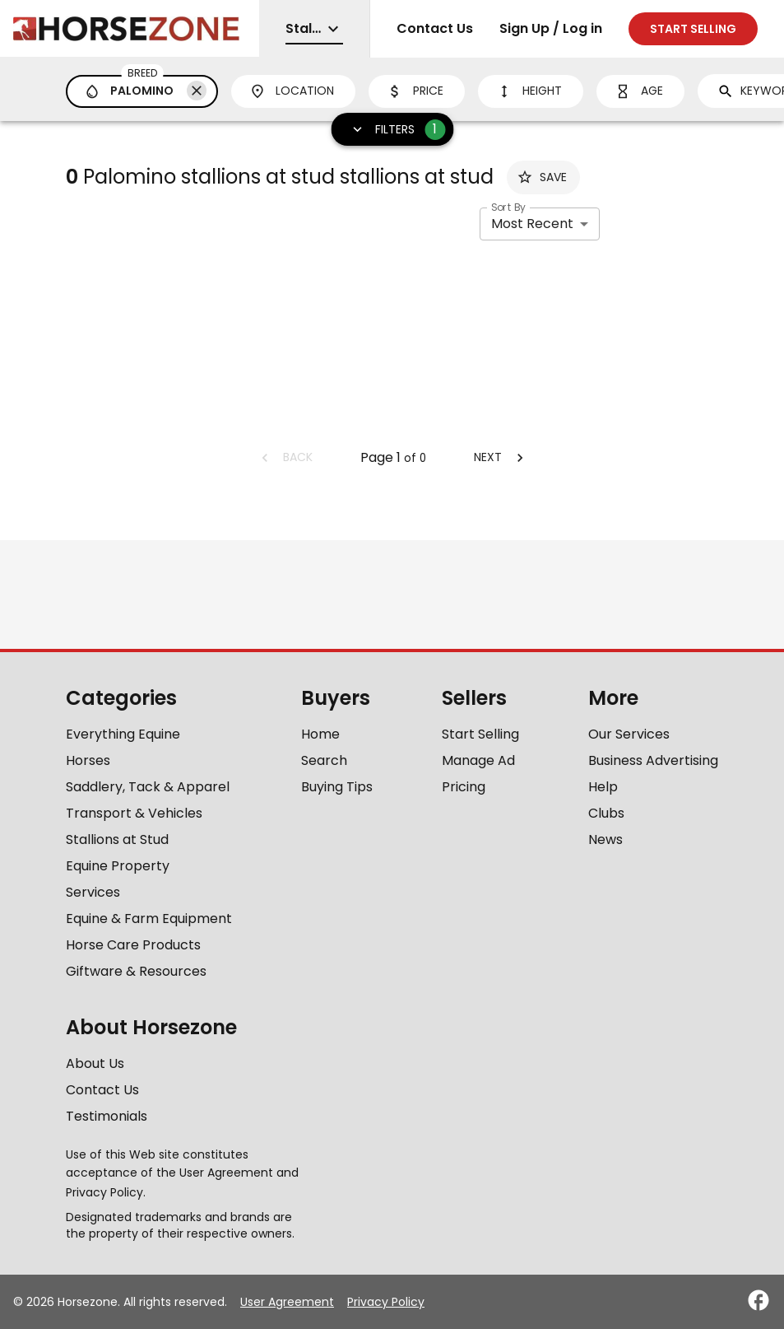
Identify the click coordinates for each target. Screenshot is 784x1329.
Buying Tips (337, 786)
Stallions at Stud (117, 839)
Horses (88, 760)
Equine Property (117, 865)
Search (324, 760)
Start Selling (480, 734)
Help (603, 786)
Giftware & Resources (136, 971)
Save (542, 177)
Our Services (629, 734)
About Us (95, 1063)
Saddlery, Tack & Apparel (148, 786)
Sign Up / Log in (550, 28)
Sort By (508, 207)
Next (501, 457)
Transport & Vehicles (134, 813)
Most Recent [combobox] (532, 223)
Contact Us (435, 28)
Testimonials (106, 1116)
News (605, 839)
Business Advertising (653, 760)
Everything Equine (123, 734)
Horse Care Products (133, 944)
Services (93, 892)
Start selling (693, 29)
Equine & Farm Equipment (149, 918)
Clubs (606, 813)
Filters (393, 129)
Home (320, 734)
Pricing (463, 786)
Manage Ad (478, 760)
